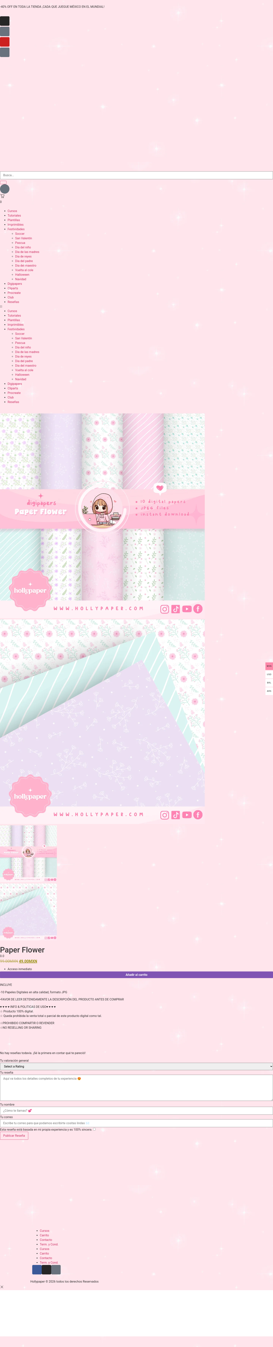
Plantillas (14, 220)
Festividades (16, 229)
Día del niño (23, 247)
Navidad (20, 279)
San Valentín (23, 238)
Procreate (14, 293)
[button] (136, 306)
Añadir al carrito (136, 975)
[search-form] (136, 175)
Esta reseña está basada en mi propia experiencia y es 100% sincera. (46, 1129)
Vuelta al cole (24, 270)
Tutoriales (14, 215)
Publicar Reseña (14, 1135)
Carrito (44, 1235)
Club (11, 297)
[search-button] (3, 182)
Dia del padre (24, 261)
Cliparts (13, 288)
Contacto (46, 1240)
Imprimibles (16, 224)
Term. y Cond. (49, 1244)
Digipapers (15, 284)
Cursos (12, 211)
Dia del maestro (25, 265)
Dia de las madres (27, 252)
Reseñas (13, 302)
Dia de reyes (23, 256)
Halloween (22, 274)
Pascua (20, 243)
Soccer (19, 234)
